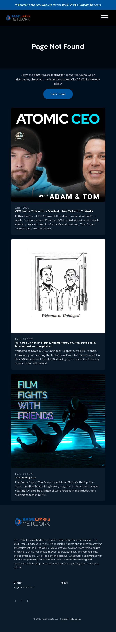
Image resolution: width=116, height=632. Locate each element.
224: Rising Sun (25, 477)
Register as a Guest (24, 587)
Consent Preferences (70, 619)
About (64, 582)
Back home (58, 94)
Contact (18, 582)
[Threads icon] (28, 601)
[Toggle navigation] (104, 18)
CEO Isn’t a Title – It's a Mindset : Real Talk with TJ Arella (54, 211)
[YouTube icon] (15, 601)
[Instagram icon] (21, 601)
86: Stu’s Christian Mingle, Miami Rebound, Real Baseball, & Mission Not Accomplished (55, 344)
